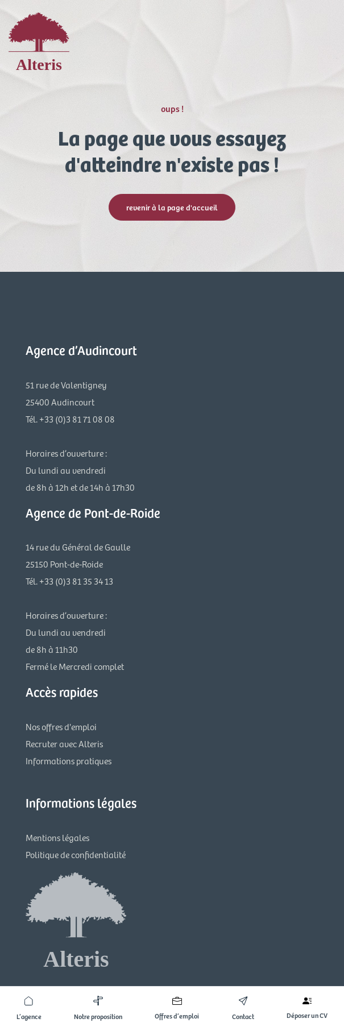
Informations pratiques (68, 761)
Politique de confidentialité (76, 854)
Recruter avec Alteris (64, 744)
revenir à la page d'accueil (172, 207)
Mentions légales (57, 837)
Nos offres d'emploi (61, 726)
